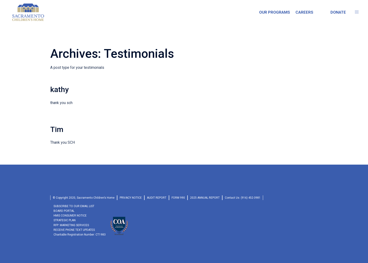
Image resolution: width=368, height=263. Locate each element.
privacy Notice (131, 197)
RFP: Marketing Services (71, 225)
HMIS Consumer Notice (70, 215)
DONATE (338, 12)
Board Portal (64, 211)
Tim (56, 129)
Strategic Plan (65, 220)
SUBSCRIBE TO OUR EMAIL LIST (74, 206)
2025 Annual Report (205, 197)
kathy (59, 89)
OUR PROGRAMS (274, 12)
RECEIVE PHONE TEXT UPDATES (74, 230)
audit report (156, 197)
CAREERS (304, 12)
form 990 (178, 197)
